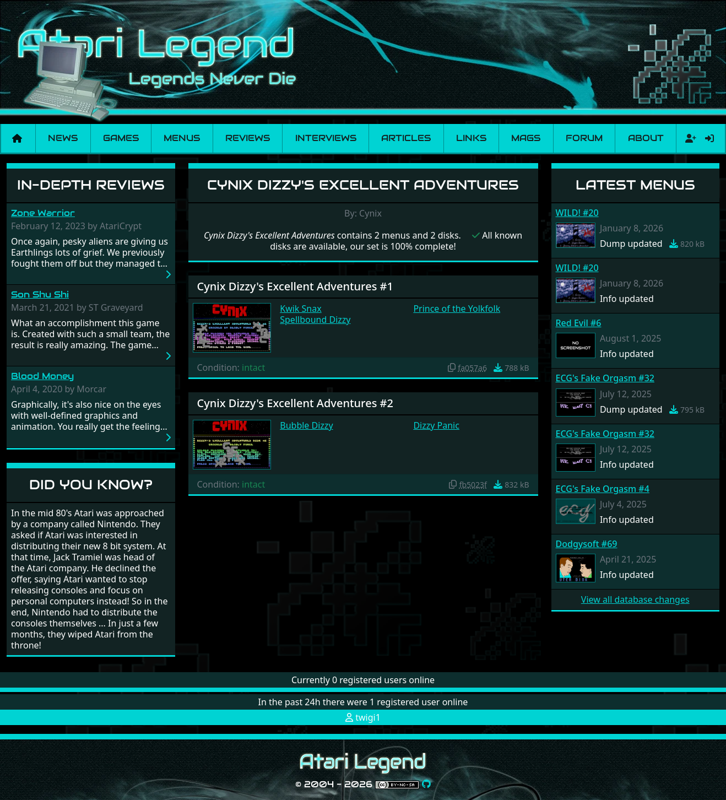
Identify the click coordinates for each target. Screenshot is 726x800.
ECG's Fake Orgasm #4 (602, 489)
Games (121, 138)
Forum (584, 138)
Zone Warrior (43, 213)
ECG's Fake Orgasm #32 (605, 378)
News (63, 138)
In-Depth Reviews (91, 184)
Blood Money (42, 376)
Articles (406, 138)
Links (471, 138)
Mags (525, 138)
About (646, 138)
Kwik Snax (300, 308)
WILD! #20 (577, 213)
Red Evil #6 (579, 323)
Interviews (325, 138)
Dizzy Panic (436, 425)
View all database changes (635, 599)
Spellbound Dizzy (315, 319)
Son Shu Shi (40, 294)
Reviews (247, 138)
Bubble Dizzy (306, 425)
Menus (182, 138)
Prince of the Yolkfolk (456, 308)
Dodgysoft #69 (586, 544)
